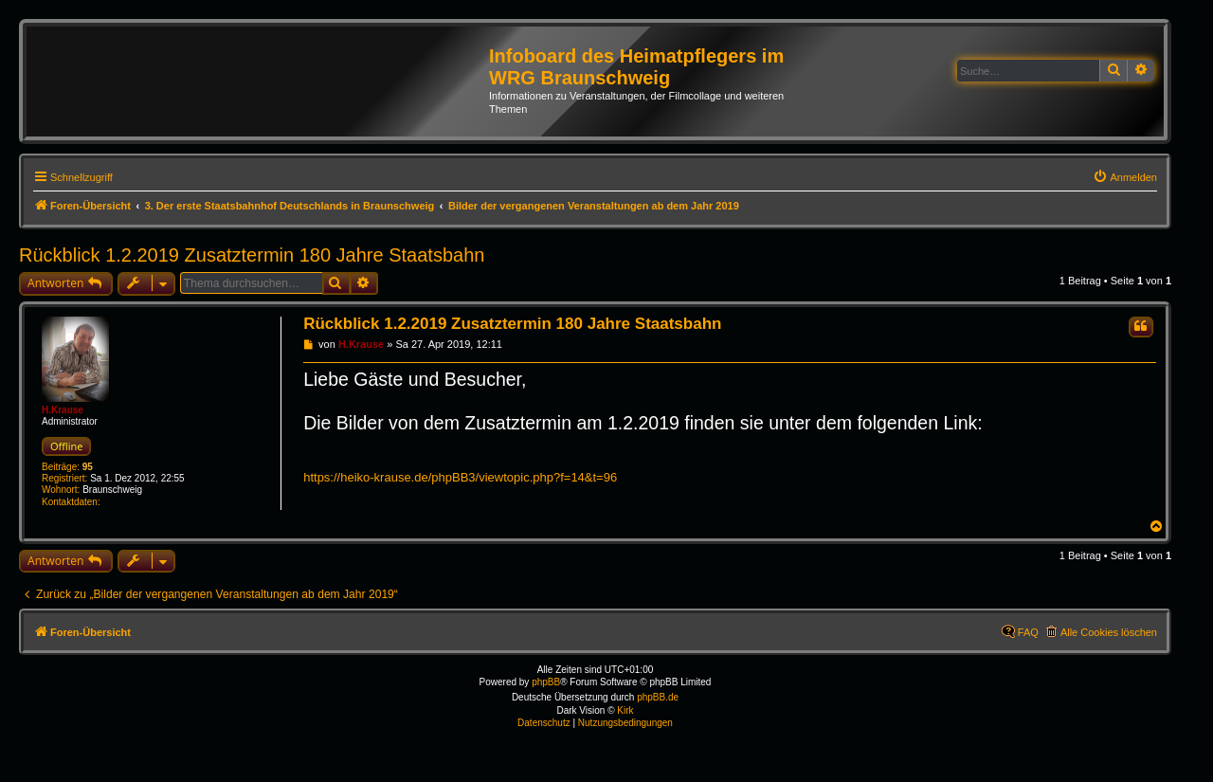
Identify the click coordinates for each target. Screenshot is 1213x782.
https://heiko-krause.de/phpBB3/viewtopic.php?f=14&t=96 (460, 477)
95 (87, 467)
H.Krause (62, 410)
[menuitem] (1125, 177)
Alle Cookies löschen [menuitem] (1108, 632)
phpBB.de (658, 697)
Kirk (625, 710)
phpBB (546, 682)
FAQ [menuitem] (1028, 632)
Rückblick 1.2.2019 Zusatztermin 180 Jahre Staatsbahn (251, 255)
